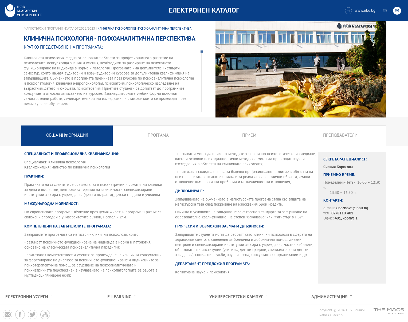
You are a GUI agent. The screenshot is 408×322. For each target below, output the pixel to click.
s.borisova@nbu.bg (352, 208)
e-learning (119, 297)
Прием (249, 136)
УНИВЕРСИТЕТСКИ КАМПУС (236, 297)
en (385, 10)
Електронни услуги (26, 297)
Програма (158, 136)
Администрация (329, 297)
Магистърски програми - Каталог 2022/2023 (59, 29)
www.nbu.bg (360, 10)
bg (397, 10)
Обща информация (67, 136)
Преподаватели (340, 136)
